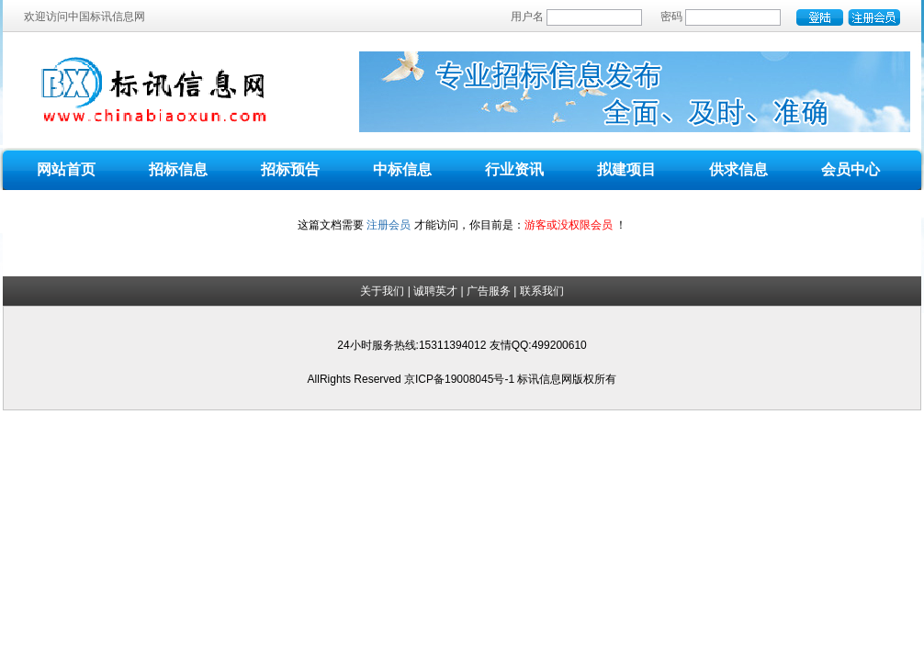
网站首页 (66, 169)
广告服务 (489, 291)
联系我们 (542, 291)
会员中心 (850, 169)
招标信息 (178, 169)
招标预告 (290, 169)
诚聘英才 (435, 291)
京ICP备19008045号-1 (460, 379)
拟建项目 (626, 169)
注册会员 (388, 224)
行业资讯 (514, 169)
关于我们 (382, 291)
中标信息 (402, 169)
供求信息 (738, 169)
